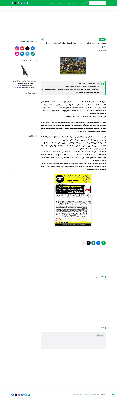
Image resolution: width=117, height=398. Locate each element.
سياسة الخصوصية (61, 3)
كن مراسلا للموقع (71, 3)
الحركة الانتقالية (84, 8)
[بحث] (12, 8)
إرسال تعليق (100, 335)
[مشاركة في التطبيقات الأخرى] (84, 243)
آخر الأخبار (102, 40)
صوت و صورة (54, 8)
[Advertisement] (58, 25)
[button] (98, 243)
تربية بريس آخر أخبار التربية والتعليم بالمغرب (82, 395)
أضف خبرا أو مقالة (83, 3)
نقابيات (91, 8)
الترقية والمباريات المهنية (73, 8)
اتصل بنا (52, 3)
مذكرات (96, 8)
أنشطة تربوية (62, 8)
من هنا (19, 85)
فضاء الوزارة (102, 8)
